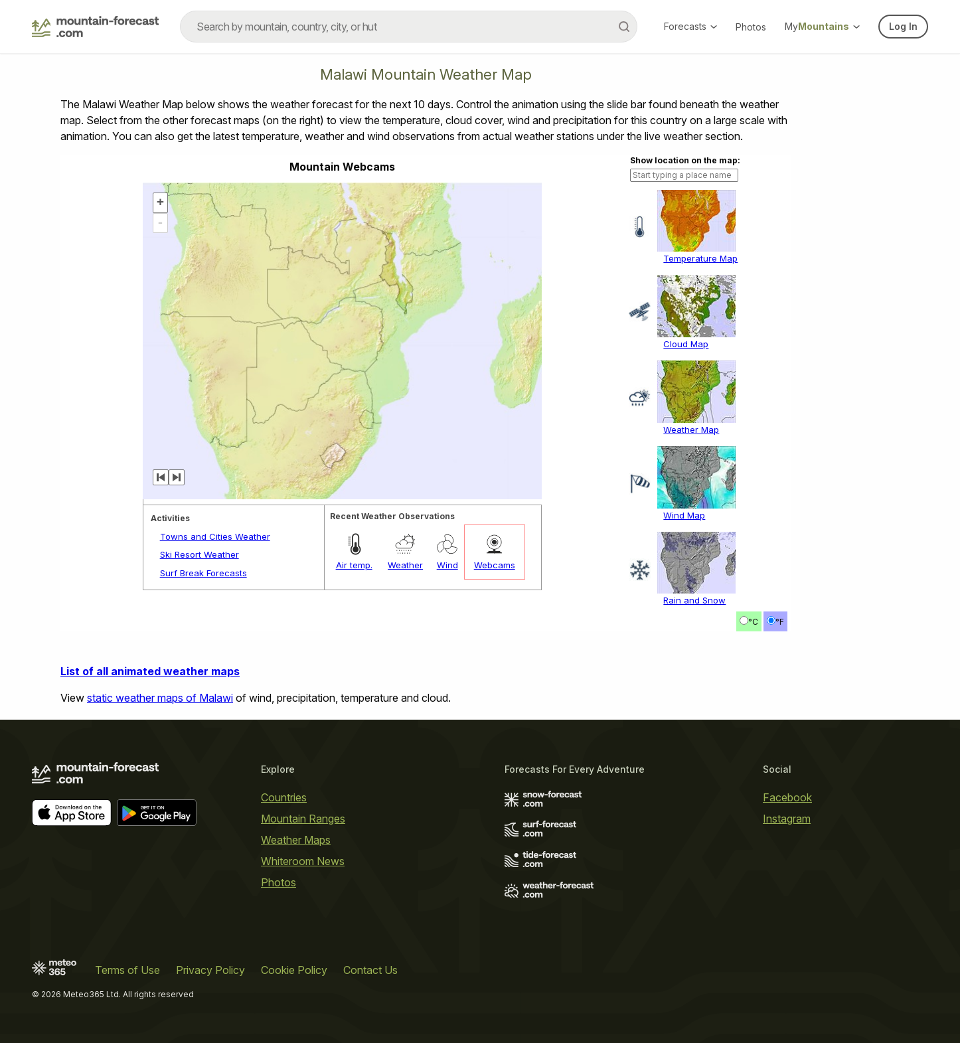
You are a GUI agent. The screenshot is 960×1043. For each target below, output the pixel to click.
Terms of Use (127, 970)
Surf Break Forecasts (203, 573)
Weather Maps (296, 839)
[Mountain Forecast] (95, 26)
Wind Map (684, 515)
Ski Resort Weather (199, 554)
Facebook (787, 797)
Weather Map (691, 429)
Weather (405, 565)
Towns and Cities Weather (215, 536)
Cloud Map (685, 344)
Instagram (787, 818)
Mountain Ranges (303, 818)
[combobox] (408, 26)
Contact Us (370, 970)
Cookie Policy (294, 970)
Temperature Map (700, 258)
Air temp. (354, 565)
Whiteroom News (303, 861)
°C (753, 622)
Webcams (494, 565)
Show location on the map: (685, 160)
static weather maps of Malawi (160, 697)
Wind (447, 565)
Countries (284, 797)
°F (779, 622)
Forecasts (690, 26)
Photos (751, 27)
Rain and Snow (694, 600)
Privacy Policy (210, 970)
